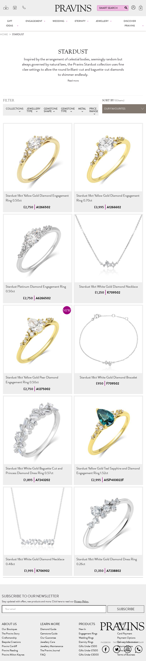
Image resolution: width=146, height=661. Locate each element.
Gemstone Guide (48, 633)
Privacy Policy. (81, 601)
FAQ (43, 655)
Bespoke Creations (11, 642)
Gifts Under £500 (88, 646)
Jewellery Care (47, 642)
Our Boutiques (9, 629)
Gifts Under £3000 (89, 655)
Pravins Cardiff (9, 646)
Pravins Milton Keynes (13, 655)
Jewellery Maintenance (51, 646)
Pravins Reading (10, 650)
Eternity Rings (86, 642)
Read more (73, 81)
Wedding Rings (86, 638)
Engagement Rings (88, 633)
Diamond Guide (48, 629)
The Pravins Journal (50, 650)
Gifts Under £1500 (88, 650)
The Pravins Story (11, 633)
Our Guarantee (48, 638)
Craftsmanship (9, 638)
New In (82, 629)
